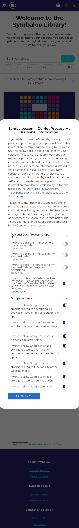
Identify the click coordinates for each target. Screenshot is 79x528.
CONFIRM (24, 396)
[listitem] (39, 235)
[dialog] (39, 264)
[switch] (65, 244)
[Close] (72, 126)
